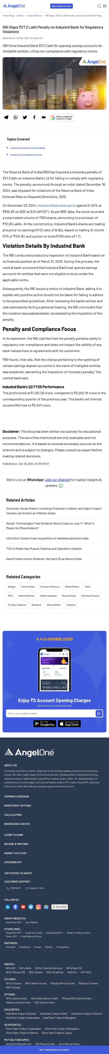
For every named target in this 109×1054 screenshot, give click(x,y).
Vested (48, 946)
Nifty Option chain (16, 998)
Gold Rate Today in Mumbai (21, 1013)
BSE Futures (13, 987)
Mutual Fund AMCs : (17, 1039)
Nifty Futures (13, 983)
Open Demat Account (61, 6)
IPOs (10, 595)
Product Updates (17, 604)
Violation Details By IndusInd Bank (28, 147)
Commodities (28, 586)
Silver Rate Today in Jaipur (57, 1032)
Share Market (54, 604)
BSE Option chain (45, 1002)
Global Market (72, 586)
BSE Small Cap (55, 972)
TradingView (62, 946)
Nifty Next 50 (74, 968)
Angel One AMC (13, 922)
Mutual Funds (69, 595)
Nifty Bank (25, 968)
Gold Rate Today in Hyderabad (22, 1017)
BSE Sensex (36, 972)
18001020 (13, 888)
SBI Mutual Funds (45, 1043)
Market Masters (26, 595)
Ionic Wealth (31, 922)
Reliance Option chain (18, 1002)
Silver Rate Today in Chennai (22, 1032)
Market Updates (48, 595)
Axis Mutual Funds (69, 1043)
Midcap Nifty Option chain (77, 998)
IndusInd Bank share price (57, 205)
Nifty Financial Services (48, 968)
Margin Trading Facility (78, 932)
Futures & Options (49, 586)
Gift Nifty (86, 972)
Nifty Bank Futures (36, 983)
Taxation (71, 604)
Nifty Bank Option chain (44, 998)
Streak (37, 946)
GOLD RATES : (12, 1009)
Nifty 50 (10, 968)
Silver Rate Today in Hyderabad (23, 1028)
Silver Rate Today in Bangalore (62, 1028)
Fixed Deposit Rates (31, 936)
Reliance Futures (88, 983)
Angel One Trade (33, 932)
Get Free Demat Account (54, 1049)
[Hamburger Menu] (104, 6)
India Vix (72, 972)
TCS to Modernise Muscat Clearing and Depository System (44, 548)
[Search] (99, 6)
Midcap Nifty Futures (63, 983)
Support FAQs (35, 888)
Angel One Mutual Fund (18, 1043)
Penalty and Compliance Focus (26, 154)
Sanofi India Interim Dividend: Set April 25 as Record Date (44, 559)
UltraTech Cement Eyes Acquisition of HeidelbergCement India (47, 538)
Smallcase (24, 946)
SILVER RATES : (13, 1024)
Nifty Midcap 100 (15, 972)
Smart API (11, 936)
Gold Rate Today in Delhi (53, 1013)
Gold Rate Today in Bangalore (59, 1017)
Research (36, 604)
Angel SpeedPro (54, 932)
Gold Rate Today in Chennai (86, 1013)
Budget (12, 586)
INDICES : (9, 964)
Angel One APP (13, 932)
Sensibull (10, 946)
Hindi (87, 586)
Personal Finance (90, 595)
